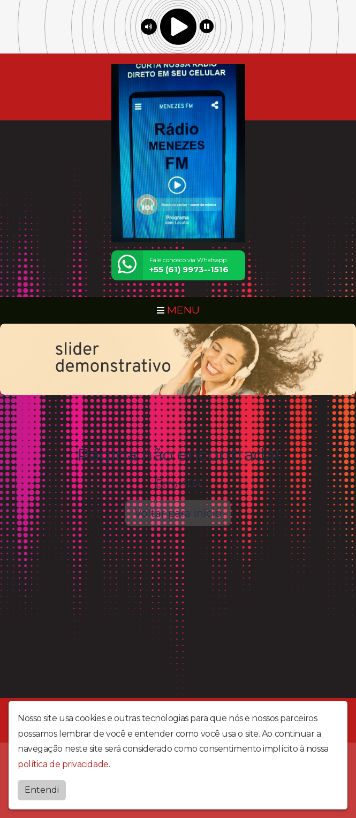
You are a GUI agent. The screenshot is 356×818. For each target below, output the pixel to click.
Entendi (42, 790)
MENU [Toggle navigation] (178, 309)
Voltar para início (178, 513)
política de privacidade (63, 764)
